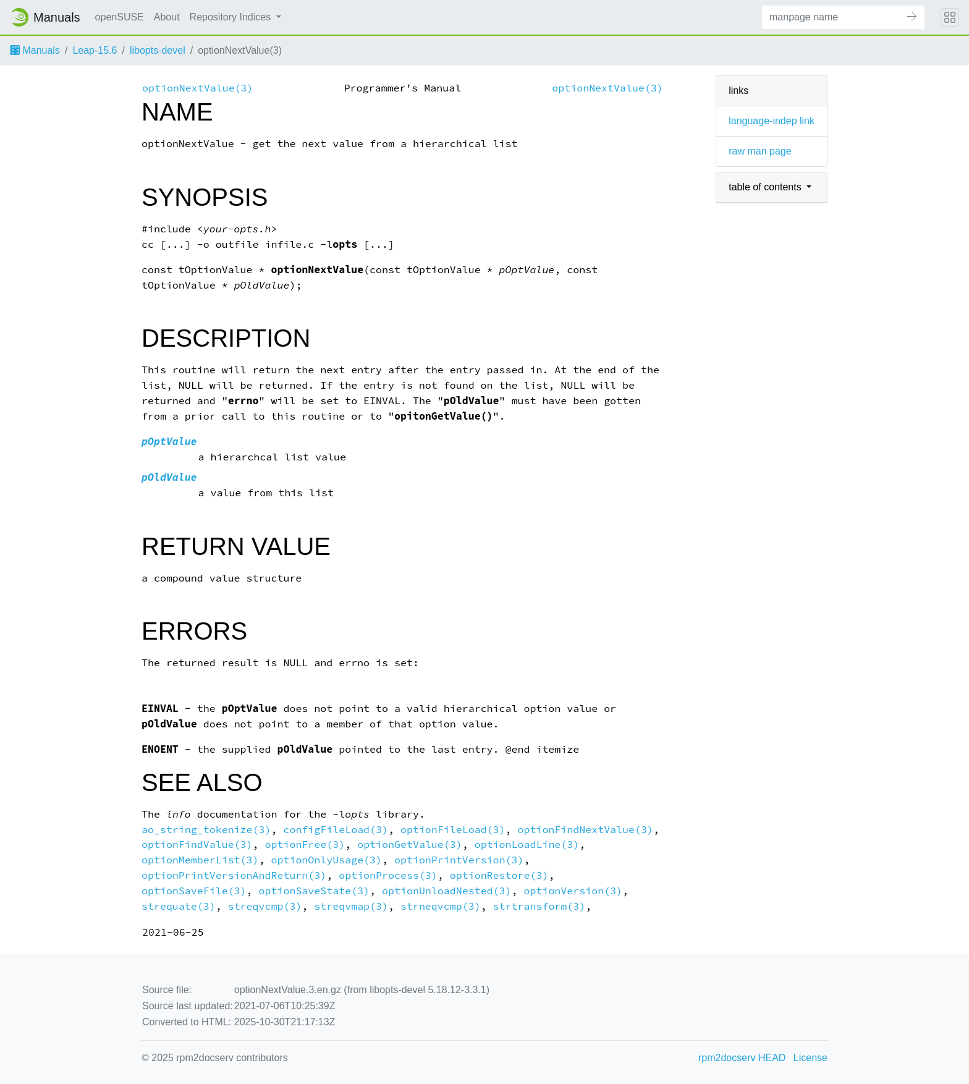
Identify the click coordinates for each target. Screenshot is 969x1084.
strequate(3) (179, 906)
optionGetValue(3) (409, 844)
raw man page (760, 151)
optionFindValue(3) (197, 844)
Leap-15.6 (94, 50)
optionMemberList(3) (200, 859)
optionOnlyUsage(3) (326, 859)
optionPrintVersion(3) (458, 859)
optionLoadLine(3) (527, 844)
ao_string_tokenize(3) (206, 829)
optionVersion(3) (572, 890)
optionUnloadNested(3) (446, 890)
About (167, 17)
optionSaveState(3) (314, 890)
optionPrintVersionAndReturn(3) (234, 875)
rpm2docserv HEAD (741, 1057)
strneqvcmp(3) (440, 906)
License (810, 1057)
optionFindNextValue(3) (585, 829)
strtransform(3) (539, 906)
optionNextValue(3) (197, 88)
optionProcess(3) (388, 875)
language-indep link (772, 121)
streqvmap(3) (351, 906)
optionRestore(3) (499, 875)
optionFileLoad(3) (453, 829)
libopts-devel (157, 50)
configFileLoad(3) (335, 829)
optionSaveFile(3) (194, 890)
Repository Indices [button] (232, 17)
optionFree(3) (305, 844)
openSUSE (119, 17)
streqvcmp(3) (265, 906)
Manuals (35, 50)
